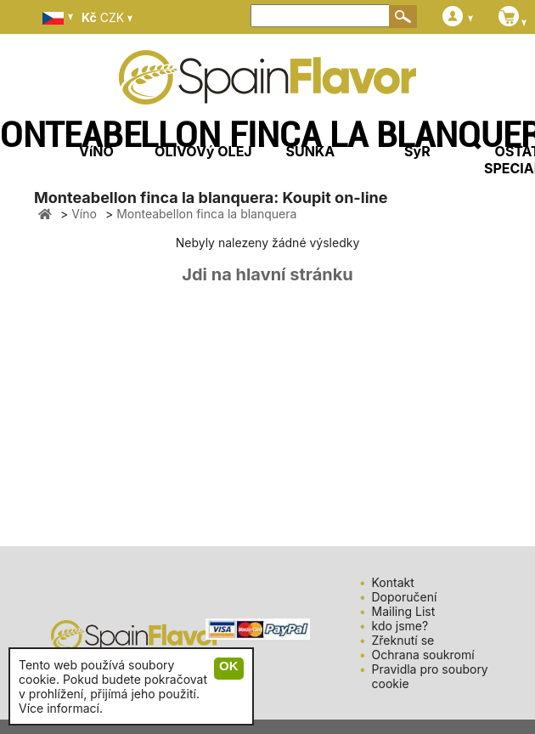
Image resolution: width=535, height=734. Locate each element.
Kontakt (393, 582)
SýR (417, 151)
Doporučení (404, 597)
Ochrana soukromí (423, 654)
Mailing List (404, 611)
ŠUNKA (310, 151)
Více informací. (61, 708)
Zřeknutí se (403, 640)
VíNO (96, 151)
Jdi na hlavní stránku (267, 274)
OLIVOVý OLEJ (203, 151)
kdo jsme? (400, 625)
